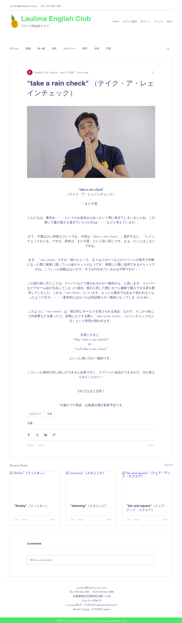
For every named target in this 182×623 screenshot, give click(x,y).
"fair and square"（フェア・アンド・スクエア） (146, 508)
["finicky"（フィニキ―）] (35, 485)
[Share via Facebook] (28, 434)
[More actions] (153, 72)
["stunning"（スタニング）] (91, 485)
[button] (168, 48)
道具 (54, 48)
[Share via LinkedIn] (45, 434)
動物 (28, 48)
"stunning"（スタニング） (89, 506)
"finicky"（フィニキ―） (31, 506)
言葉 (108, 48)
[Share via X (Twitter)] (37, 434)
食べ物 (41, 48)
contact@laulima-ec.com (23, 6)
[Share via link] (54, 434)
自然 (96, 48)
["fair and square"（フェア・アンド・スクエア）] (147, 485)
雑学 (85, 48)
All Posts (14, 48)
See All (168, 464)
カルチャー (70, 48)
